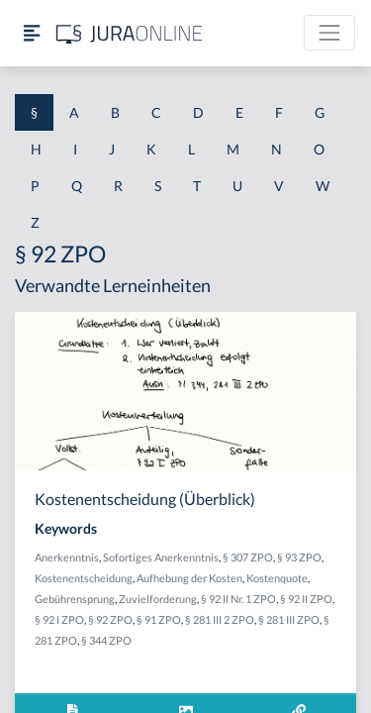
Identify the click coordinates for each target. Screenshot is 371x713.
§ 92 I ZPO (59, 619)
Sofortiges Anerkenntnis (161, 557)
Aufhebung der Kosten (189, 577)
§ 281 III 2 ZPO (219, 619)
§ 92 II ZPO (306, 598)
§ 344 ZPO (106, 640)
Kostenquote (277, 577)
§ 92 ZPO (110, 619)
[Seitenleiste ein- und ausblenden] (31, 33)
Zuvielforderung (158, 598)
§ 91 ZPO (159, 619)
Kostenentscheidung (84, 577)
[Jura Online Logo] (129, 33)
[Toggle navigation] (329, 33)
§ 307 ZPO (248, 557)
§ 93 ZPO (299, 557)
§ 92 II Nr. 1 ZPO (238, 598)
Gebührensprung (75, 598)
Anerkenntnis (67, 557)
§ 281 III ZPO (289, 619)
